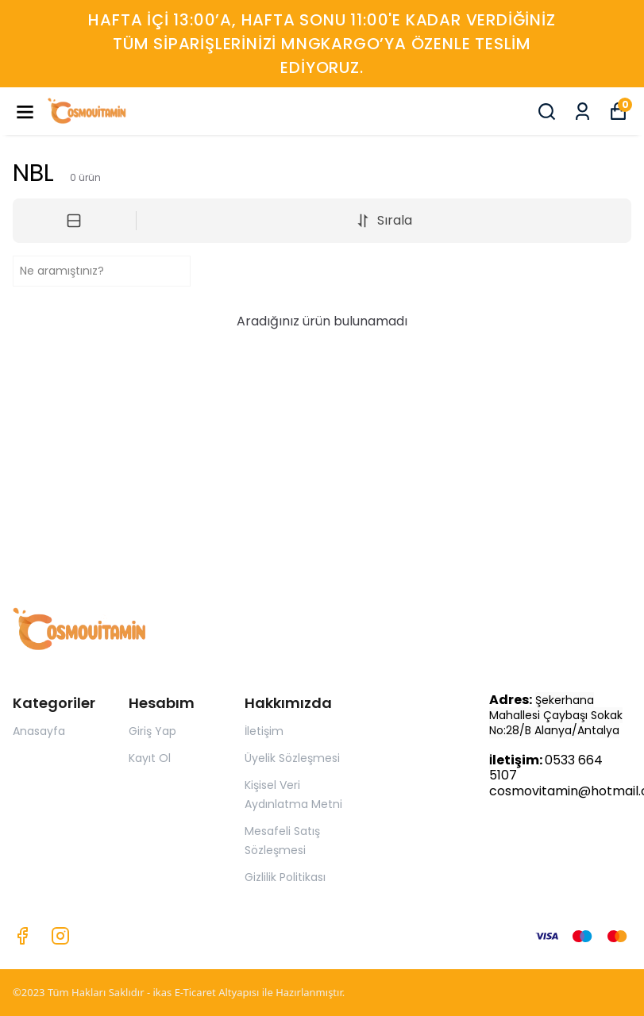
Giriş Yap (152, 731)
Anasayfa (39, 731)
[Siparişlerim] (582, 111)
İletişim (264, 731)
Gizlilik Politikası (285, 877)
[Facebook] (22, 935)
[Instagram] (60, 935)
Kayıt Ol (150, 758)
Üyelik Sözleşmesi (292, 758)
